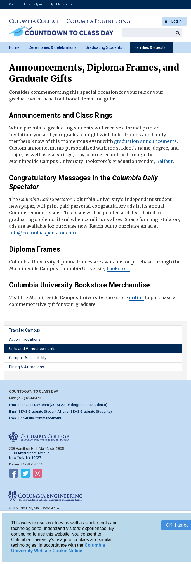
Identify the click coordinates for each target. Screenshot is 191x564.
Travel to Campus (24, 330)
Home (14, 47)
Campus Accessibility (27, 358)
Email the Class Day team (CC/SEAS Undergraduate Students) (58, 405)
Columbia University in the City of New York (40, 4)
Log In (176, 21)
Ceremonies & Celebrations (53, 47)
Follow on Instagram (37, 474)
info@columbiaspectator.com (42, 233)
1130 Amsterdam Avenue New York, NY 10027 (29, 455)
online (136, 297)
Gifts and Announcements (32, 348)
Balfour (164, 161)
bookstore (118, 268)
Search (177, 32)
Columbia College (35, 21)
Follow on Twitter (25, 474)
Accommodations (25, 339)
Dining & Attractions (26, 367)
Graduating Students (104, 47)
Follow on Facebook (13, 474)
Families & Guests (150, 47)
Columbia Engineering (97, 21)
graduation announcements (145, 141)
